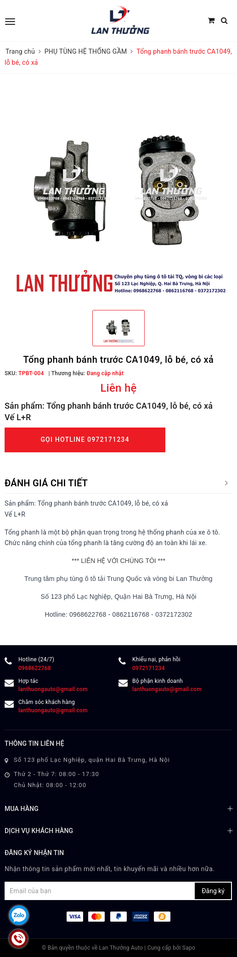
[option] (118, 193)
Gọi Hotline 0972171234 (84, 439)
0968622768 (34, 668)
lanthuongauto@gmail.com (53, 689)
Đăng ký (213, 891)
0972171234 (148, 668)
